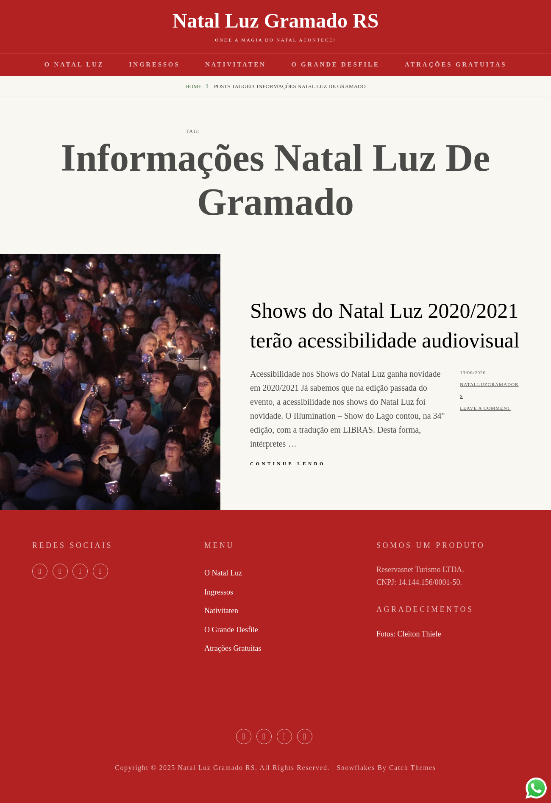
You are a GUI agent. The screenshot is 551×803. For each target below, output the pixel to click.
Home (194, 86)
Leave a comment (485, 408)
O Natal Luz (74, 64)
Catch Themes (412, 767)
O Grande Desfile (335, 64)
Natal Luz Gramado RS (276, 20)
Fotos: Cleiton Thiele (408, 634)
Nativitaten (235, 64)
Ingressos (154, 64)
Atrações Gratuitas (455, 64)
